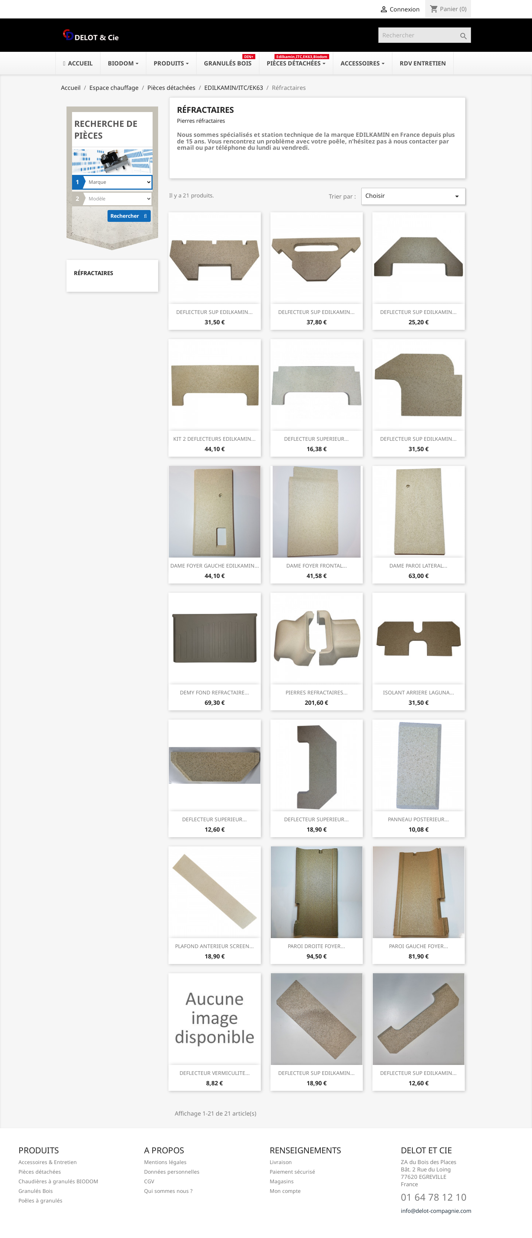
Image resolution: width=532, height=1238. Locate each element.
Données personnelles (172, 1171)
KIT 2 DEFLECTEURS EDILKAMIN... (214, 438)
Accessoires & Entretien (47, 1162)
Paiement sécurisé (292, 1171)
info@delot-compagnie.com (436, 1210)
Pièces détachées (39, 1171)
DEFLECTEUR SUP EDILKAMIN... (214, 311)
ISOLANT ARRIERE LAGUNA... (418, 692)
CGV (149, 1181)
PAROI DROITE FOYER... (316, 946)
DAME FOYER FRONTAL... (316, 565)
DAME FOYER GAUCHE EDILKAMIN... (214, 565)
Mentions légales (165, 1162)
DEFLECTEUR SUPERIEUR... (316, 438)
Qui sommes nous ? (168, 1190)
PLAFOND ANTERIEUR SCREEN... (214, 946)
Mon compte (285, 1190)
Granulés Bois (35, 1190)
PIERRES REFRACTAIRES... (317, 692)
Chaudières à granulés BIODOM (58, 1181)
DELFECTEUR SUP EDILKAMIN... (316, 311)
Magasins (282, 1181)
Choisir (413, 196)
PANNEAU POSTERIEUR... (418, 819)
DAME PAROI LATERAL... (418, 565)
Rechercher (130, 215)
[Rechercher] (424, 35)
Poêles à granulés (40, 1200)
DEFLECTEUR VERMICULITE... (215, 1072)
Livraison (281, 1162)
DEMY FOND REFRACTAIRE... (214, 692)
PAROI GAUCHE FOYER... (418, 946)
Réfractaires (93, 273)
